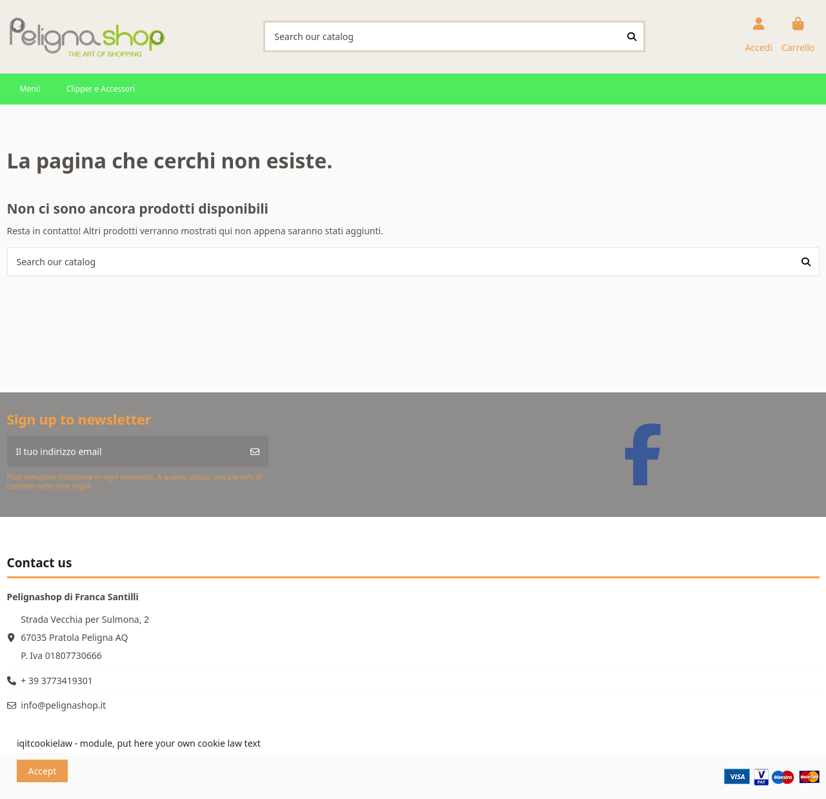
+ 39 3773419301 (56, 680)
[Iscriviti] (254, 451)
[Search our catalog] (631, 36)
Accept (42, 771)
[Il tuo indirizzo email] (125, 451)
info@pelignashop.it (63, 705)
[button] (30, 89)
